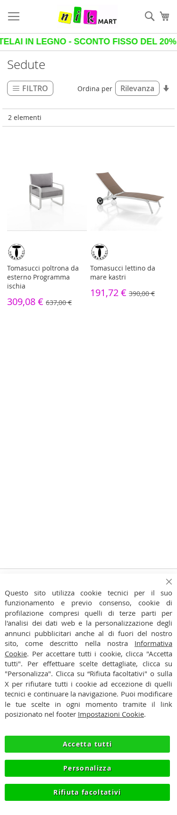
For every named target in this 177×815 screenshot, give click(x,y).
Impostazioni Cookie (111, 714)
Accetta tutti (87, 743)
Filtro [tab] (35, 88)
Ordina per (94, 88)
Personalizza (87, 768)
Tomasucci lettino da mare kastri (122, 272)
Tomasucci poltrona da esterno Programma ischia (43, 276)
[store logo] (87, 16)
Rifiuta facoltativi (87, 792)
